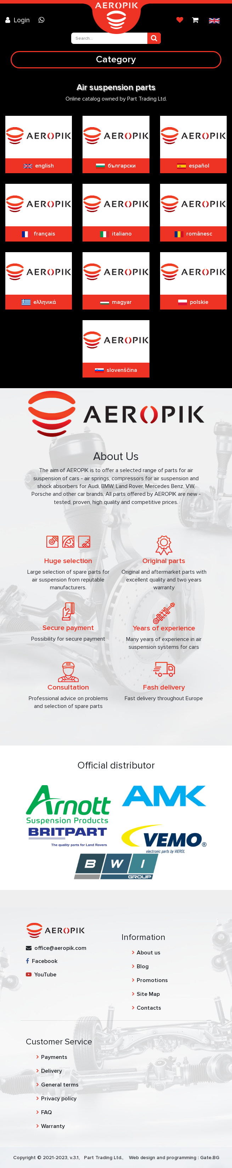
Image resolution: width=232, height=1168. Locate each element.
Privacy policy (59, 1098)
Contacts (149, 1007)
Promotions (152, 980)
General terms (60, 1084)
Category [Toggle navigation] (116, 59)
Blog (143, 966)
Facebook (41, 961)
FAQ (46, 1112)
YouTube (41, 974)
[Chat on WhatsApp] (43, 20)
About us (148, 952)
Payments (54, 1057)
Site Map (148, 994)
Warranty (53, 1126)
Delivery (51, 1071)
